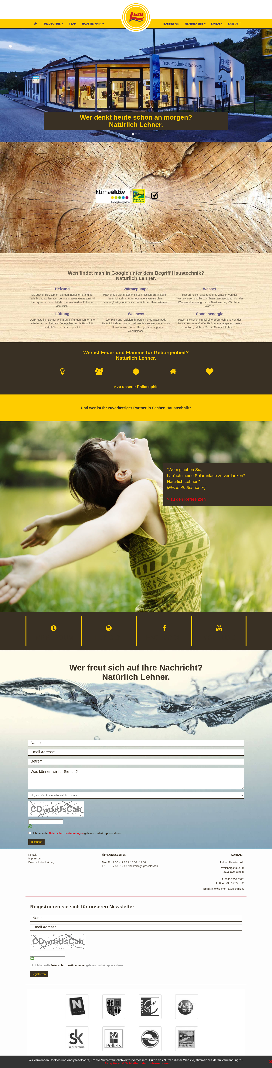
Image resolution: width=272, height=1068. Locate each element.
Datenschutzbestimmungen (66, 833)
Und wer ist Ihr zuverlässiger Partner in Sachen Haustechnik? (136, 408)
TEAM (72, 23)
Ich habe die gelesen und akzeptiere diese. (76, 833)
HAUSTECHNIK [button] (93, 23)
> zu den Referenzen (186, 499)
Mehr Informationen (155, 1063)
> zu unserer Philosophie (136, 387)
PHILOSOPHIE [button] (52, 23)
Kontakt (32, 854)
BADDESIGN (171, 23)
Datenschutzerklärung (41, 862)
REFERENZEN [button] (195, 23)
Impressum (34, 858)
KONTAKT (234, 23)
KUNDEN (217, 23)
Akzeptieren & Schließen (122, 1063)
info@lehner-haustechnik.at (227, 888)
